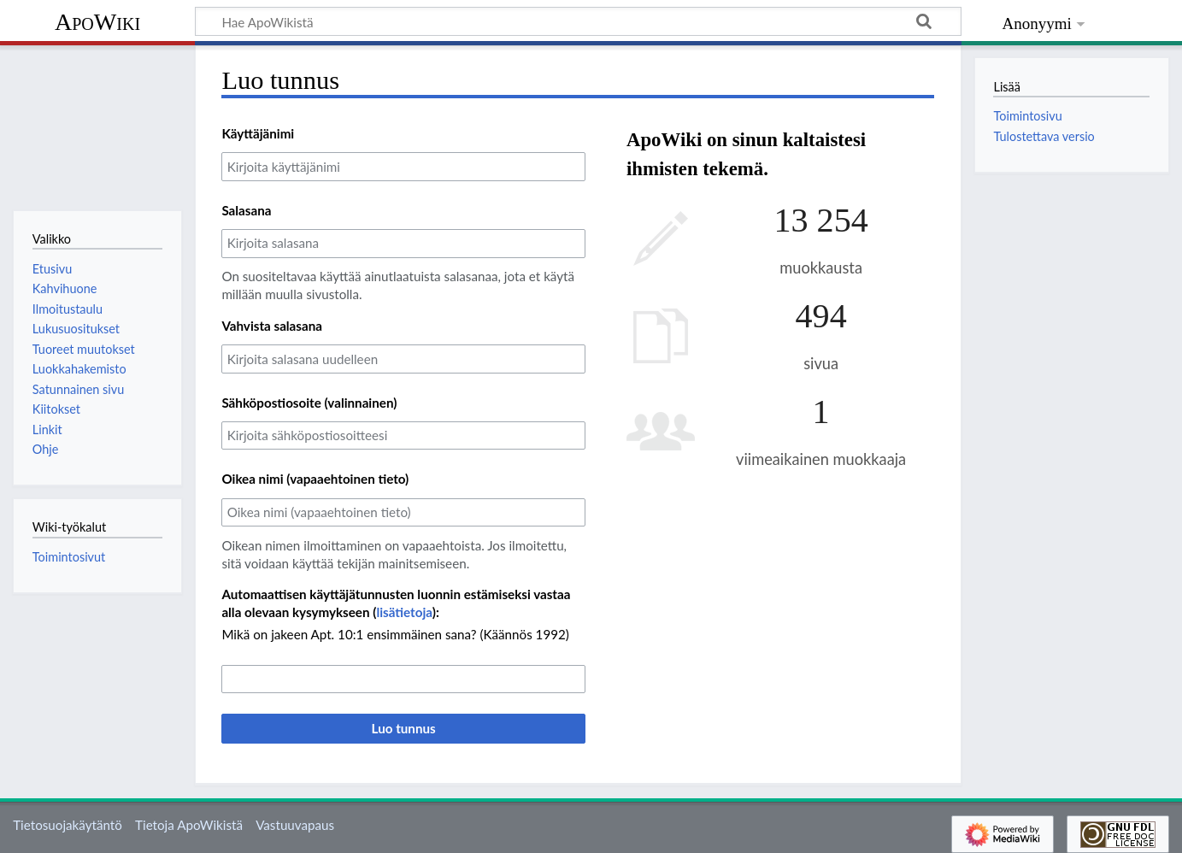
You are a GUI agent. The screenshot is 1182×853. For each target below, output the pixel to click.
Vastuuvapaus (295, 824)
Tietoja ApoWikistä (189, 824)
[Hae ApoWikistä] (578, 21)
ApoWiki (97, 22)
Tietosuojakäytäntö (67, 824)
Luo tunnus (404, 728)
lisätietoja (404, 612)
